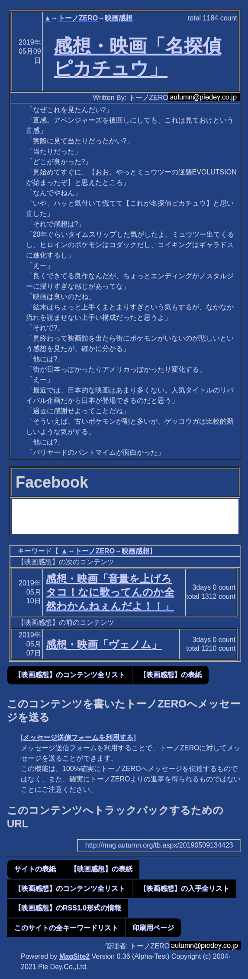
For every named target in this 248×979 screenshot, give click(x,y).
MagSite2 (74, 956)
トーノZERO (78, 18)
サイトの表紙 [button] (35, 869)
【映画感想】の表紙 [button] (170, 674)
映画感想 (118, 18)
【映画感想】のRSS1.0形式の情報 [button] (67, 908)
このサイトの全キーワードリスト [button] (66, 927)
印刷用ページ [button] (153, 927)
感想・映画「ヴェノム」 (104, 644)
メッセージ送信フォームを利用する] (79, 737)
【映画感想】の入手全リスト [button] (184, 888)
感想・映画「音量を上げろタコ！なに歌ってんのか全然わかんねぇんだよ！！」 (110, 592)
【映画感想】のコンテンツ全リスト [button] (69, 674)
